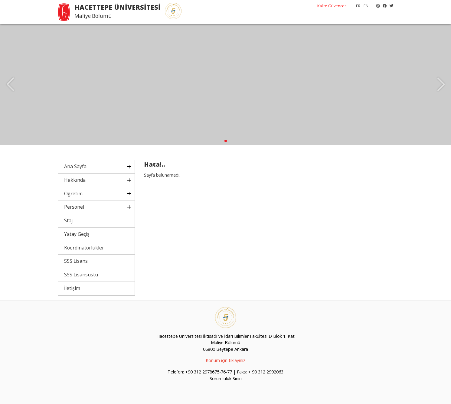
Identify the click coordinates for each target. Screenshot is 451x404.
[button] (225, 141)
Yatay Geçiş (77, 234)
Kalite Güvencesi (332, 5)
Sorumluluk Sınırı (226, 378)
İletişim (72, 288)
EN (366, 5)
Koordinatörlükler (84, 247)
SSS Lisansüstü (81, 274)
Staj (68, 220)
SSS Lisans (76, 261)
